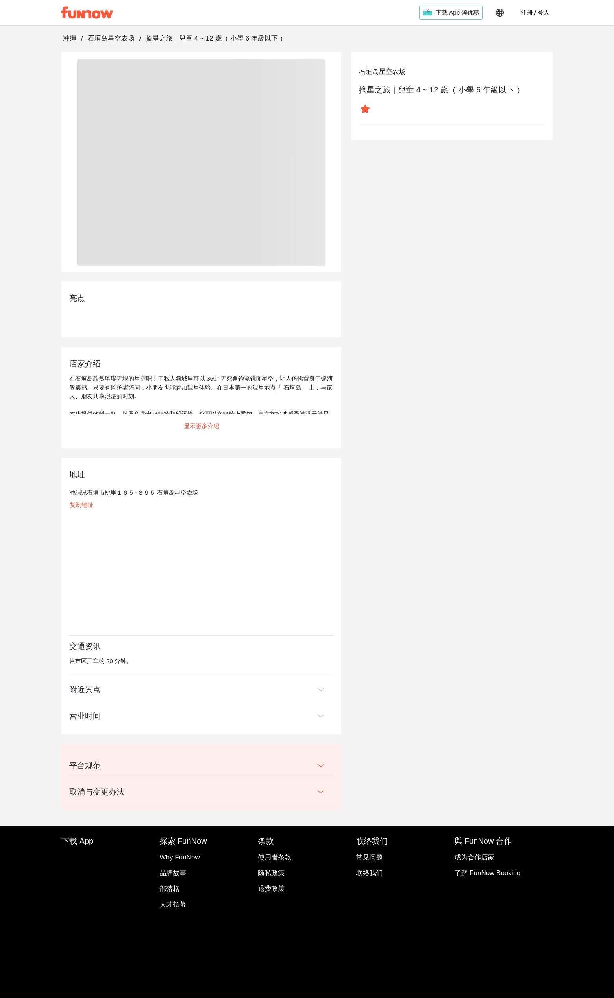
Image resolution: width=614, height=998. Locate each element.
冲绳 (69, 38)
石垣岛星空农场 (111, 38)
